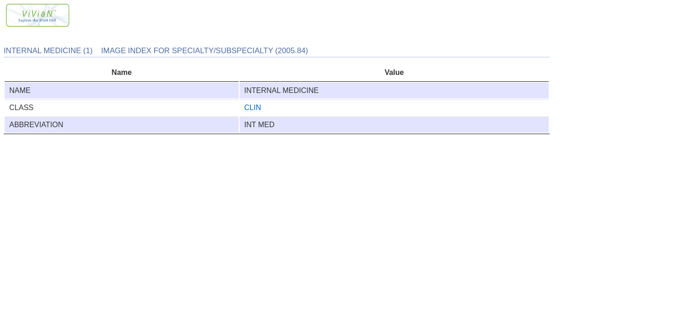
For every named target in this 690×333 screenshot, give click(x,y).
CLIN (252, 107)
